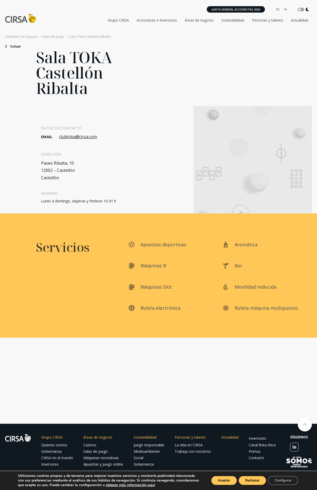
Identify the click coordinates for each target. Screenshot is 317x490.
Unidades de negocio (21, 36)
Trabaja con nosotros (193, 451)
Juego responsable (149, 444)
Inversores (50, 464)
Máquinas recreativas (101, 457)
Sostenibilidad (232, 20)
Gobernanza (51, 451)
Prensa (254, 451)
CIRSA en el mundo (57, 457)
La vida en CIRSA (189, 444)
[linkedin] (294, 447)
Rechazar (247, 478)
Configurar (281, 478)
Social (138, 457)
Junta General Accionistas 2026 (236, 9)
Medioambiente (147, 451)
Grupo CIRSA (118, 20)
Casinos (89, 444)
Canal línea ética (262, 444)
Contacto (256, 457)
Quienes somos (54, 444)
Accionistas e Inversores (157, 20)
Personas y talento (267, 20)
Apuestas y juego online (103, 464)
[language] (281, 9)
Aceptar (216, 478)
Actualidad (299, 20)
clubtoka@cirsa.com (78, 136)
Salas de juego (53, 36)
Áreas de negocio (199, 20)
